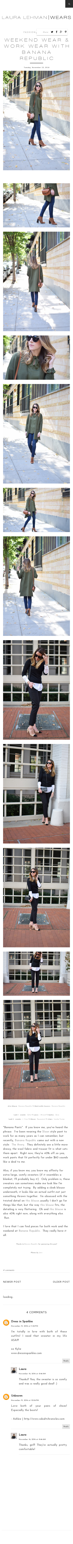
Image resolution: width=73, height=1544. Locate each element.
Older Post (61, 1281)
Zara (57, 1115)
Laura (22, 1369)
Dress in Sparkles (22, 1321)
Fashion (29, 32)
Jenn (40, 1253)
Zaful (29, 1115)
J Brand (43, 1115)
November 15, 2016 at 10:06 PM (25, 1400)
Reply (66, 1361)
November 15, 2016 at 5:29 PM (24, 1326)
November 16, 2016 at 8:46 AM (32, 1374)
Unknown (17, 1396)
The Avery (18, 1144)
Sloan (45, 1131)
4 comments (8, 1270)
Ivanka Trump (59, 1119)
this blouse (32, 1200)
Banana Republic (25, 1106)
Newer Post (12, 1281)
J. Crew (25, 1119)
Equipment (41, 1119)
